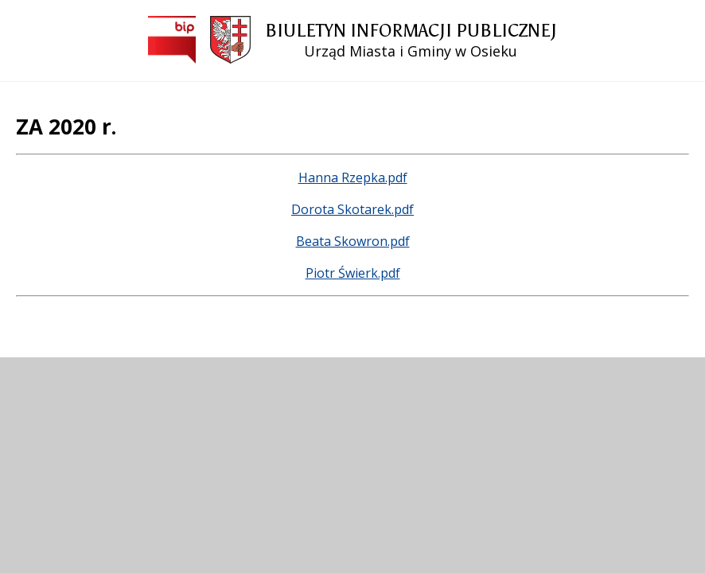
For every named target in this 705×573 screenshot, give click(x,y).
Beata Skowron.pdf (353, 241)
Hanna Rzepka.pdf (352, 177)
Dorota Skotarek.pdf (352, 209)
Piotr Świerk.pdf (353, 273)
